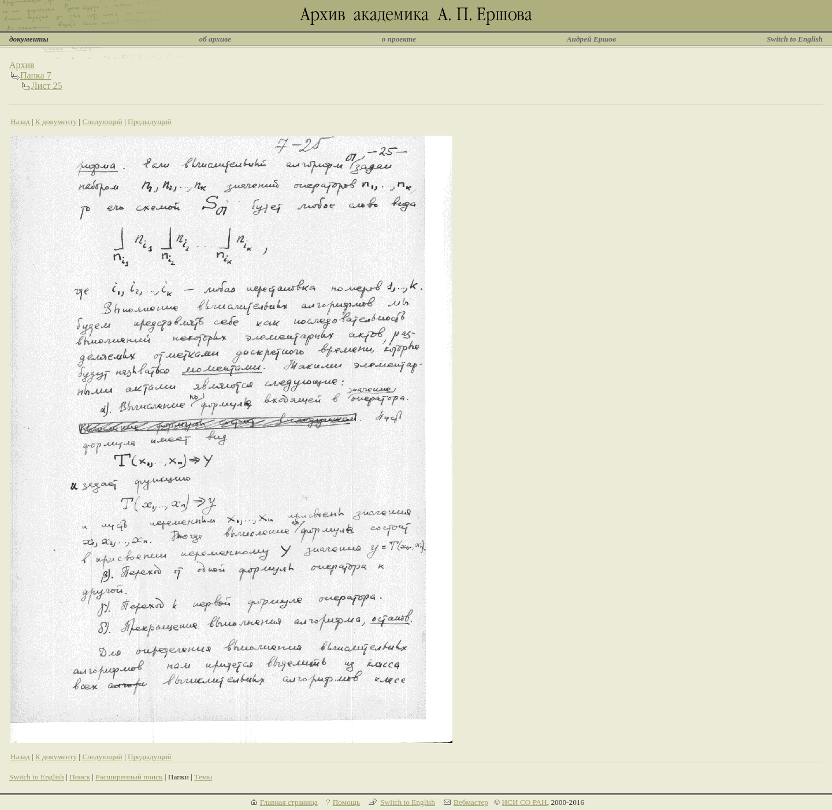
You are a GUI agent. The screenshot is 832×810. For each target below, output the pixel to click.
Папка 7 (35, 75)
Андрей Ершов (591, 39)
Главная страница (289, 802)
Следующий (102, 121)
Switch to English (795, 39)
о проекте (399, 39)
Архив (22, 65)
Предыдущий (150, 121)
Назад (20, 121)
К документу (56, 121)
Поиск (79, 776)
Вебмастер (471, 802)
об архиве (215, 39)
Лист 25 (46, 86)
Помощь (346, 802)
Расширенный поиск (128, 776)
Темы (203, 776)
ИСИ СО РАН (524, 802)
